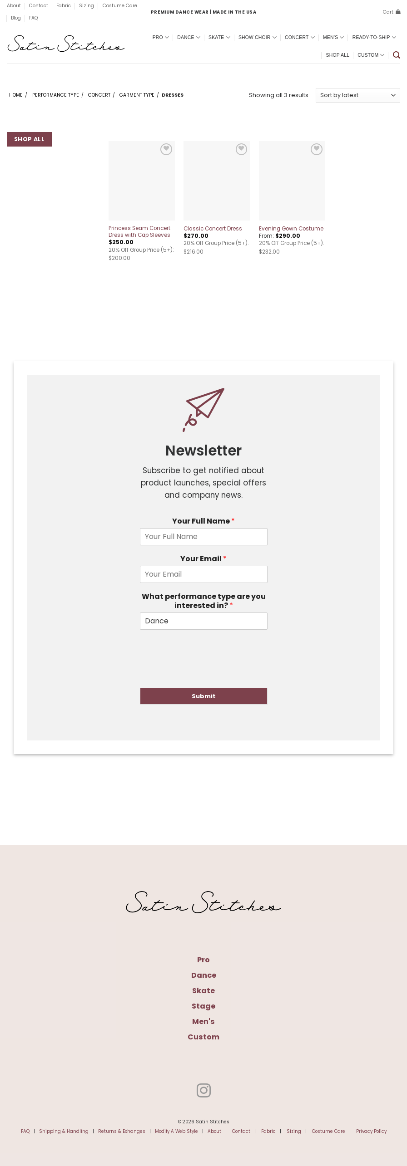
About (14, 5)
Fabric (63, 5)
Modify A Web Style (176, 1131)
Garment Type (136, 95)
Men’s (333, 37)
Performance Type (55, 95)
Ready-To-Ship (374, 37)
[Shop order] (358, 95)
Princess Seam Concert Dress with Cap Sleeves (139, 232)
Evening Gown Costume (291, 228)
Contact (38, 5)
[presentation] (209, 673)
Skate (219, 37)
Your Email (203, 559)
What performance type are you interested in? (204, 601)
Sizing (86, 5)
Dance (188, 37)
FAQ (33, 18)
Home (16, 95)
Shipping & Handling (64, 1131)
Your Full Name (203, 521)
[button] (391, 12)
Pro (161, 37)
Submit (204, 696)
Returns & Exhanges (121, 1131)
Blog (16, 18)
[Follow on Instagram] (203, 1092)
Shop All (338, 55)
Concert (300, 37)
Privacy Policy (371, 1131)
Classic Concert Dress (213, 228)
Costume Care (120, 5)
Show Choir (257, 37)
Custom (370, 55)
